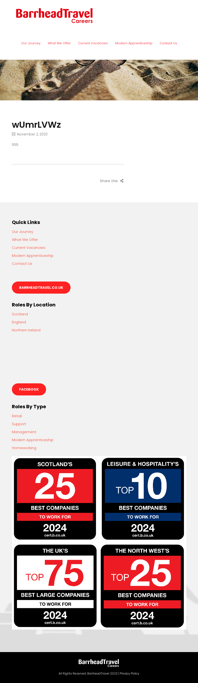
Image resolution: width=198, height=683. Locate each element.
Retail (17, 415)
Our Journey (30, 43)
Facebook (29, 389)
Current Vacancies (93, 43)
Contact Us (168, 43)
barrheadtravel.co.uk (41, 287)
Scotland (20, 314)
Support (19, 423)
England (19, 322)
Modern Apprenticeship (133, 43)
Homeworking (24, 447)
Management (24, 431)
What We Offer (59, 43)
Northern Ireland (26, 330)
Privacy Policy (129, 673)
